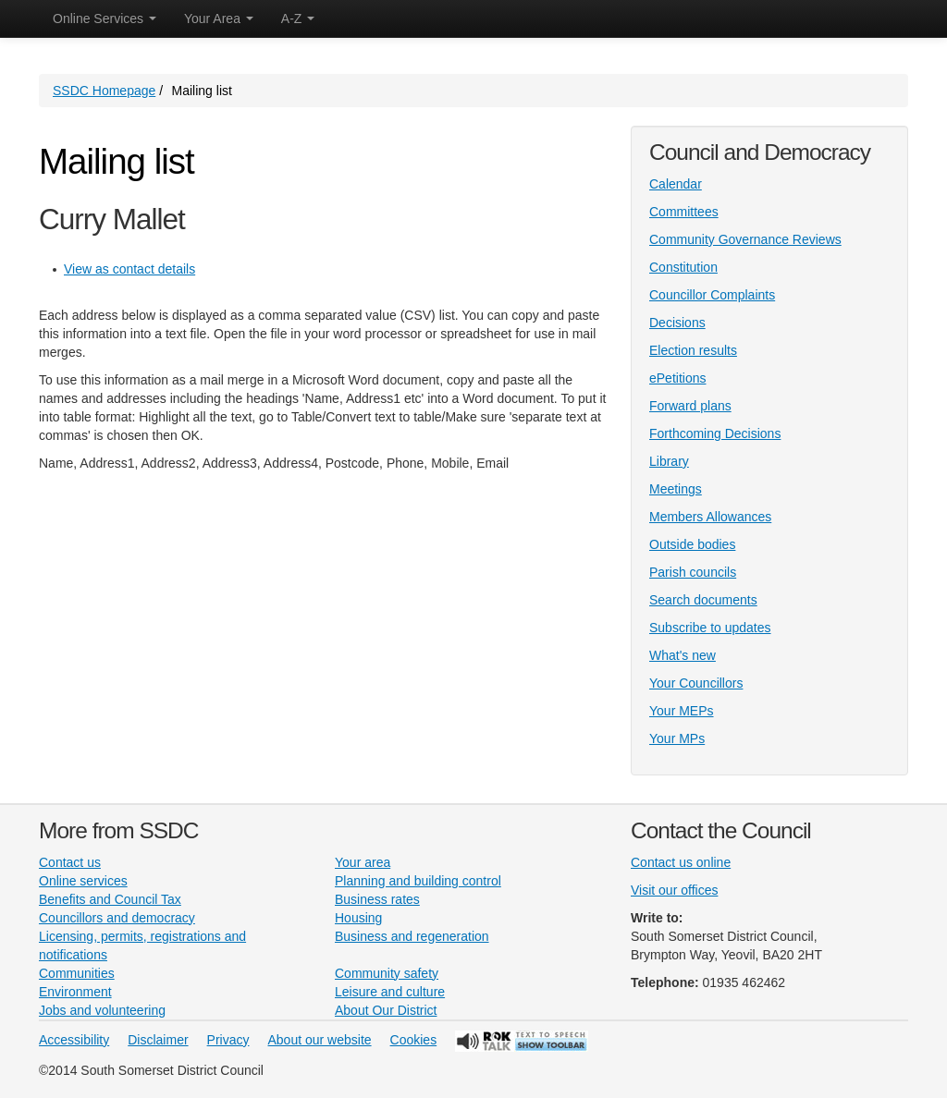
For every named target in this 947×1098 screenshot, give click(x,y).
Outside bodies (692, 544)
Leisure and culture (390, 991)
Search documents (703, 599)
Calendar (675, 184)
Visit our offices (674, 890)
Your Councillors (696, 683)
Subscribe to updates (710, 627)
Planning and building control (418, 880)
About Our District (386, 1010)
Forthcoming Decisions (715, 433)
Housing (358, 917)
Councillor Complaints (712, 294)
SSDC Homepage (104, 90)
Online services (83, 880)
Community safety (386, 973)
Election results (693, 350)
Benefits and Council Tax (110, 899)
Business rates (377, 899)
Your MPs (677, 738)
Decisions (677, 322)
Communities (77, 973)
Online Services (104, 18)
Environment (75, 991)
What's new (682, 655)
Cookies (413, 1039)
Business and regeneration (412, 936)
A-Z (297, 18)
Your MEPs (681, 710)
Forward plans (690, 405)
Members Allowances (710, 516)
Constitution (683, 267)
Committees (684, 211)
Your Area (218, 18)
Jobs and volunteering (102, 1010)
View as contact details (129, 269)
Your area (362, 862)
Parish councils (692, 572)
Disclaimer (158, 1039)
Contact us (70, 862)
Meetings (675, 489)
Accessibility (74, 1039)
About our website (320, 1039)
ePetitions (677, 378)
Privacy (228, 1039)
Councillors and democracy (117, 917)
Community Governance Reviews (745, 239)
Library (669, 461)
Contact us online (681, 862)
